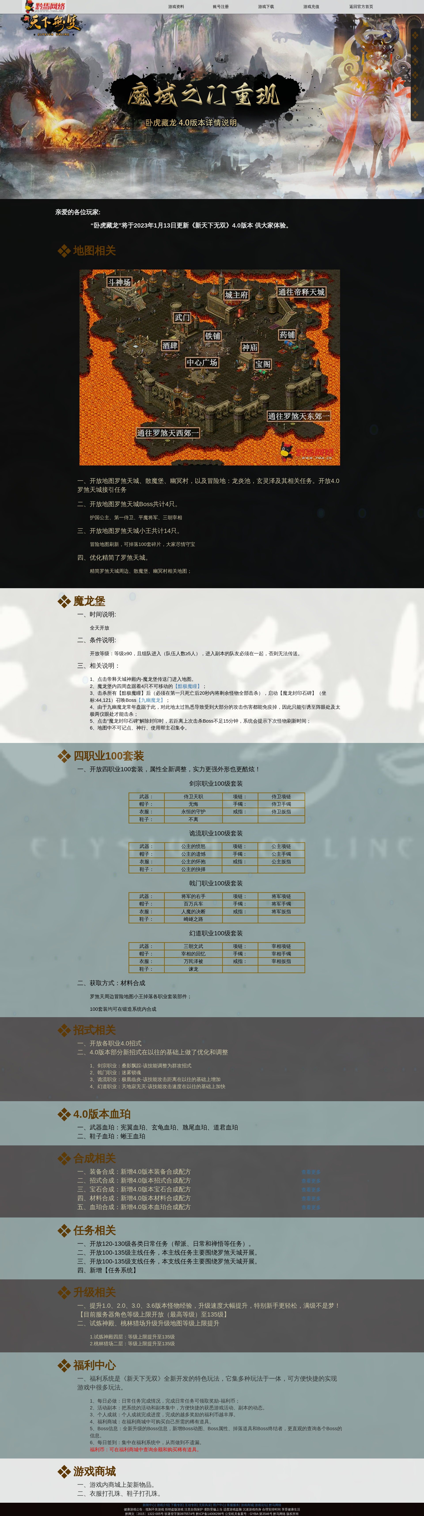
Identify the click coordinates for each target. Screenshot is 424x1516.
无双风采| (205, 1505)
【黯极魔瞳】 (187, 686)
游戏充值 (311, 6)
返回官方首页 (361, 6)
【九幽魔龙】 (150, 700)
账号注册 (221, 6)
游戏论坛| (261, 1505)
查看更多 (311, 1172)
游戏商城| (247, 1505)
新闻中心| (149, 1505)
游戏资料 (176, 6)
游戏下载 (266, 6)
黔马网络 (275, 1505)
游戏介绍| (163, 1505)
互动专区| (191, 1505)
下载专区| (177, 1505)
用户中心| (219, 1505)
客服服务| (233, 1505)
